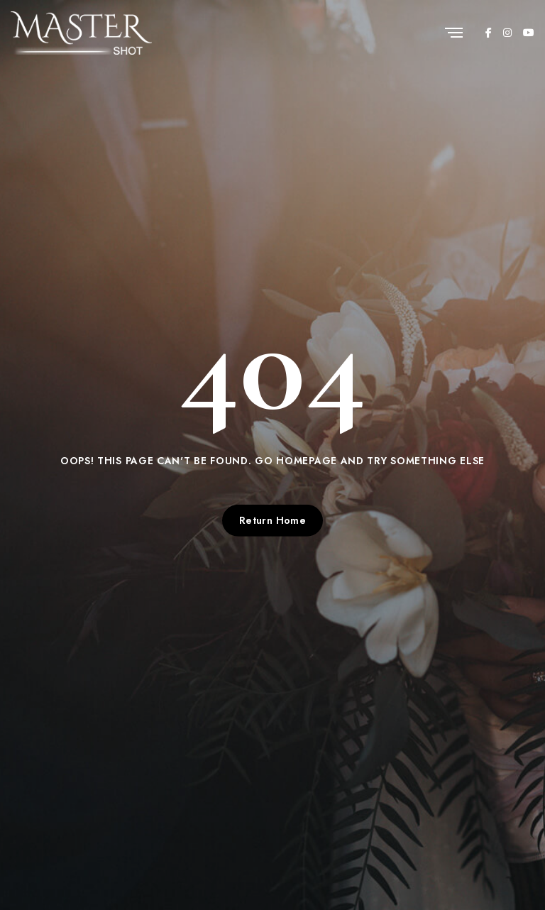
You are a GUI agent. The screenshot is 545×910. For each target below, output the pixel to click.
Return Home (273, 520)
